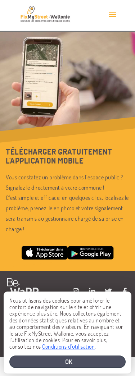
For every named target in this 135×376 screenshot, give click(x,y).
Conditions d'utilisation (68, 346)
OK (69, 361)
